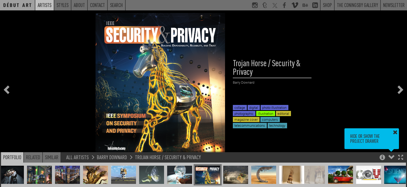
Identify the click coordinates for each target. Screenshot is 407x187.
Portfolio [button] (12, 157)
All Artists (77, 157)
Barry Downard (112, 157)
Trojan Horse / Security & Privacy (168, 157)
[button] (400, 158)
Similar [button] (51, 157)
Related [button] (33, 157)
